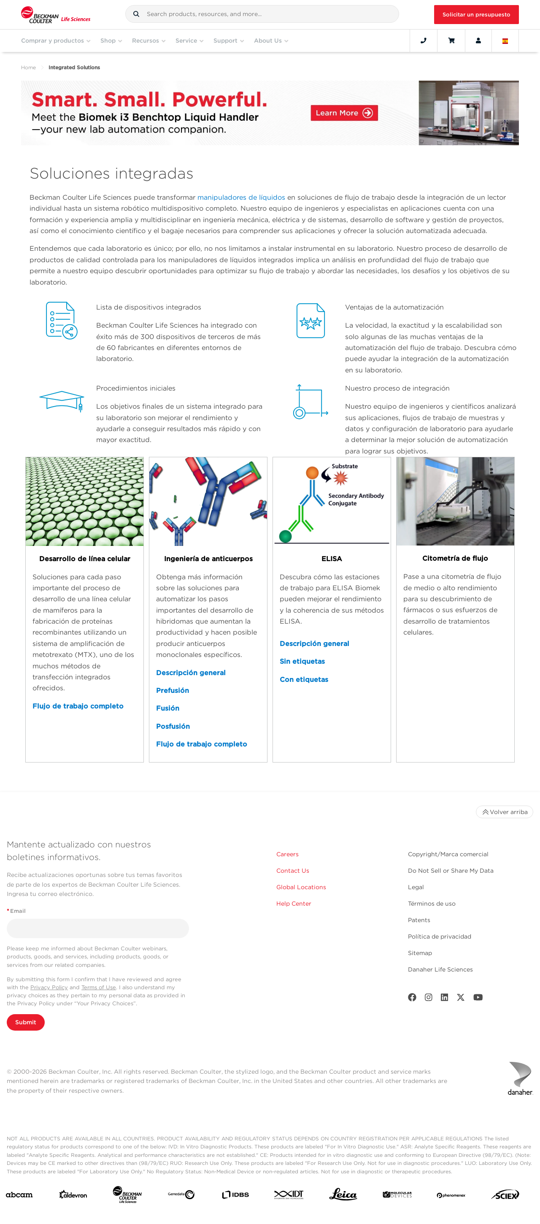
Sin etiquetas (302, 661)
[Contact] (423, 41)
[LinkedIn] (444, 999)
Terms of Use (98, 987)
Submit (25, 1022)
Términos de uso (432, 903)
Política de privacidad (439, 936)
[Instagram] (428, 999)
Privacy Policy (49, 987)
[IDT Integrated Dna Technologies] (289, 1196)
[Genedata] (181, 1196)
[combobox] (262, 13)
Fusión (167, 708)
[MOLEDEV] (397, 1196)
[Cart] (451, 41)
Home (28, 67)
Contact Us (292, 870)
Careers (287, 854)
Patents (419, 920)
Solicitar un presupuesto (476, 14)
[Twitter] (460, 999)
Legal (416, 887)
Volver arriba (504, 812)
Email (16, 911)
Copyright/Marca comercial (448, 854)
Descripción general (191, 673)
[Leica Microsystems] (343, 1196)
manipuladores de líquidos (241, 197)
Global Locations (301, 887)
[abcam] (19, 1196)
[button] (136, 14)
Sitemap (420, 953)
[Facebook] (412, 999)
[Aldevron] (73, 1196)
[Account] (478, 41)
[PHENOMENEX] (451, 1196)
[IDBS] (235, 1196)
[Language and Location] (505, 41)
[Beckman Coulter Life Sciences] (127, 1196)
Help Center (293, 903)
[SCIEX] (505, 1196)
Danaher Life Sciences (440, 969)
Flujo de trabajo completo (78, 706)
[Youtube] (478, 999)
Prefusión (172, 691)
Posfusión (173, 726)
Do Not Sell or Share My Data (451, 870)
